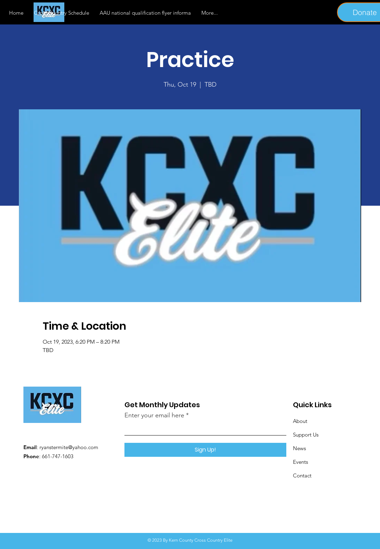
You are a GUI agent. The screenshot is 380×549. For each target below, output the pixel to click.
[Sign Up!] (205, 450)
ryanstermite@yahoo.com (69, 447)
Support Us (305, 434)
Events (300, 462)
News (299, 448)
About (300, 421)
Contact (302, 475)
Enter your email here (154, 415)
